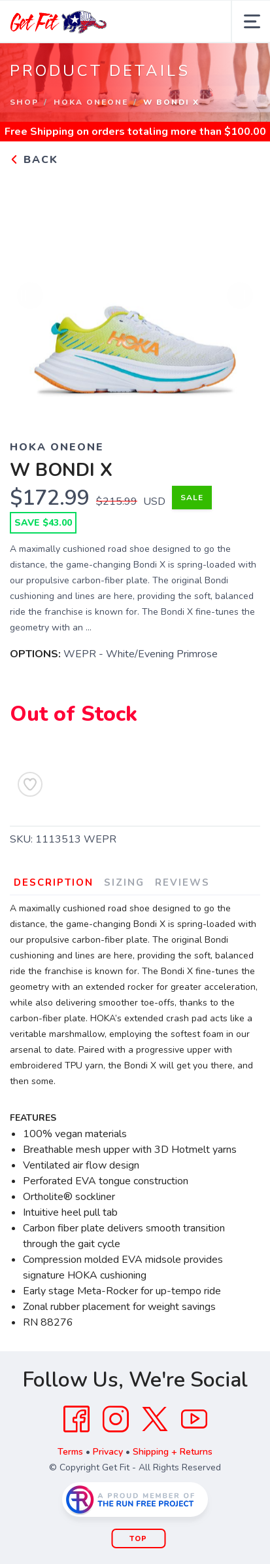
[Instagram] (115, 1419)
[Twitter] (155, 1419)
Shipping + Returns (172, 1452)
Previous (30, 296)
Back (34, 160)
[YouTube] (194, 1419)
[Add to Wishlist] (30, 784)
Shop (24, 102)
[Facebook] (76, 1419)
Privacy (108, 1452)
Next (240, 296)
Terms (70, 1452)
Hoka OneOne (91, 102)
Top (138, 1539)
